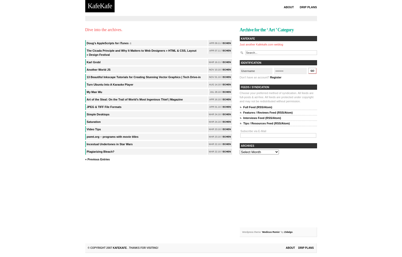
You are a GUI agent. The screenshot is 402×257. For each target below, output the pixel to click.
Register (275, 77)
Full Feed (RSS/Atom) (257, 107)
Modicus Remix (270, 232)
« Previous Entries (97, 159)
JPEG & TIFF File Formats (104, 106)
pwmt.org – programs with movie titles (113, 136)
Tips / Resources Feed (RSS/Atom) (266, 123)
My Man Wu (94, 92)
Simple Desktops (98, 114)
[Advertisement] (278, 192)
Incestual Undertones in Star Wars (110, 144)
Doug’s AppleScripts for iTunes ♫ (109, 43)
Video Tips (94, 129)
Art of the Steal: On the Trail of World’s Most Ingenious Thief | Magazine (135, 99)
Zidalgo (288, 232)
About (289, 7)
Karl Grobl (94, 62)
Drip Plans (308, 7)
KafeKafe (120, 247)
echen (227, 43)
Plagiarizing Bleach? (101, 151)
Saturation (94, 121)
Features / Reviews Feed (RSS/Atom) (268, 112)
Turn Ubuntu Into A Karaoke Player (110, 84)
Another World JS (99, 69)
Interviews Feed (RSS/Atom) (262, 118)
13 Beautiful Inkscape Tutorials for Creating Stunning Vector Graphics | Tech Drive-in (144, 77)
